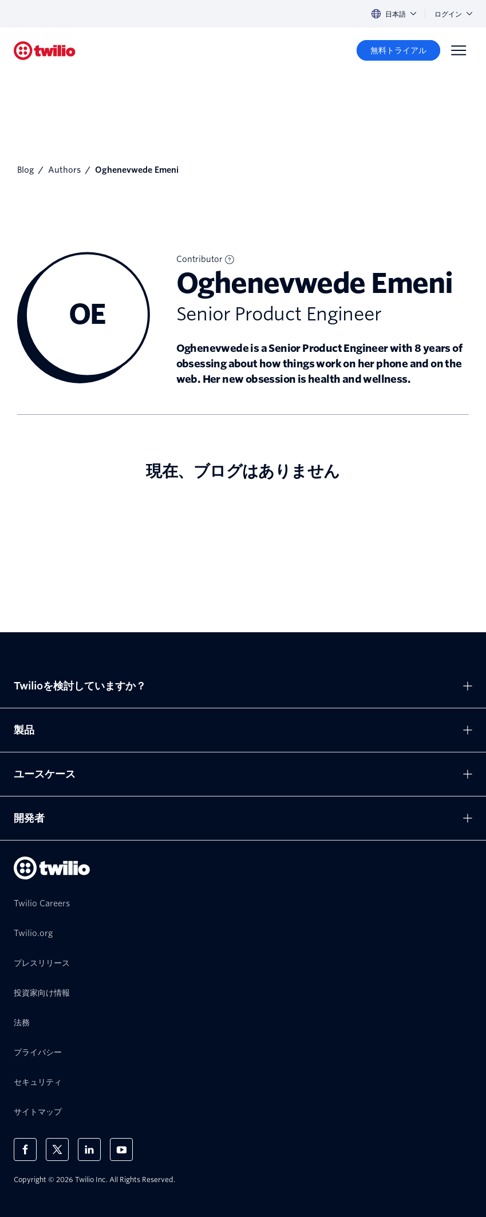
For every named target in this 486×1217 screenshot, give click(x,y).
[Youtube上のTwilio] (121, 1149)
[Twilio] (45, 50)
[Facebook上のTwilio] (25, 1149)
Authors (64, 170)
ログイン (453, 14)
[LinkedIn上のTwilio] (89, 1149)
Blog (25, 170)
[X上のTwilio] (57, 1149)
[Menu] (458, 50)
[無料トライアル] (398, 50)
